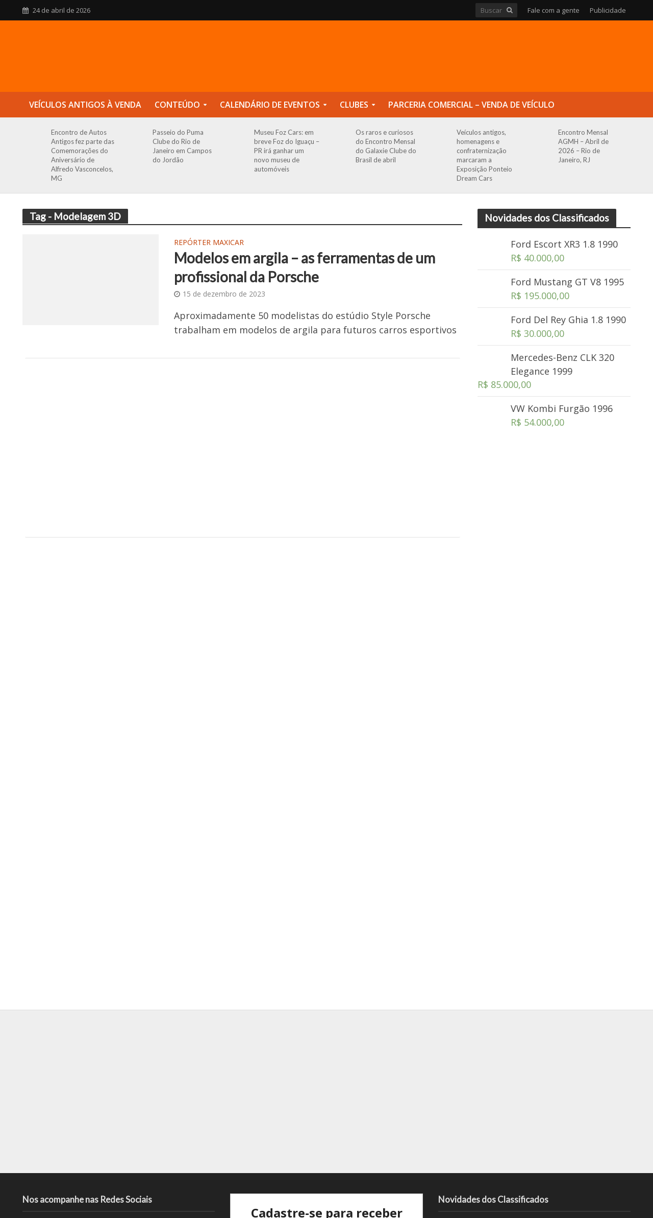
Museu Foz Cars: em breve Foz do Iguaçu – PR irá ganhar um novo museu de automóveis (286, 150)
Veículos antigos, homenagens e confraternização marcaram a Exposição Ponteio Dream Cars (484, 155)
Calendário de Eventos (270, 104)
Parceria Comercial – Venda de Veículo (471, 104)
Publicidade (608, 10)
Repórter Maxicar (209, 243)
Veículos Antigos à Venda (85, 104)
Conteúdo (177, 104)
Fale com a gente (554, 10)
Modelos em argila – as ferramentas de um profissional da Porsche (304, 267)
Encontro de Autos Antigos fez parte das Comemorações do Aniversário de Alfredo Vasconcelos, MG (82, 155)
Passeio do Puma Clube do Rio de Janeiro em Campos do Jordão (182, 146)
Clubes (354, 104)
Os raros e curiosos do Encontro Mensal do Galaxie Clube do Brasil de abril (386, 146)
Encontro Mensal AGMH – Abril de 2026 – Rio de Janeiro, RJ (583, 146)
